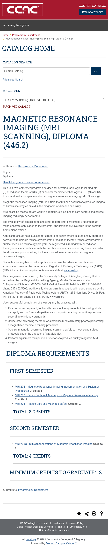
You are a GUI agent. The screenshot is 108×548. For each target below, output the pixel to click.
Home (5, 35)
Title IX (61, 526)
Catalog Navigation (17, 25)
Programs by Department (33, 166)
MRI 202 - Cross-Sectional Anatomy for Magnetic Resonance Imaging (56, 395)
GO (95, 70)
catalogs (31, 539)
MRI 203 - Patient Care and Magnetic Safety (41, 403)
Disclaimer (58, 523)
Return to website (92, 12)
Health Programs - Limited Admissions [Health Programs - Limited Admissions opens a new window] (26, 182)
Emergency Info (78, 526)
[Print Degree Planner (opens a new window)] (71, 513)
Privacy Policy (76, 523)
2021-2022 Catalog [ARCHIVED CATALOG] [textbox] (30, 100)
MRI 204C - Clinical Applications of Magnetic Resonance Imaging (53, 444)
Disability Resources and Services (35, 526)
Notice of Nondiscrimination (54, 530)
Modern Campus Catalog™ (61, 543)
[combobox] (54, 99)
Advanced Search (13, 79)
